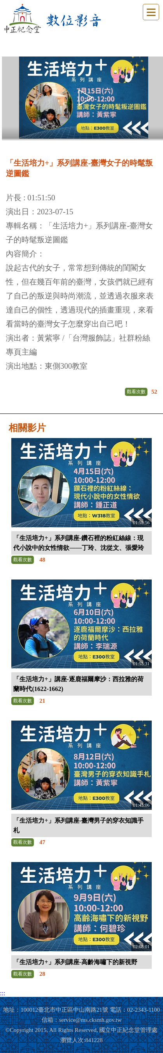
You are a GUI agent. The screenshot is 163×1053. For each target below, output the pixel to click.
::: (2, 993)
